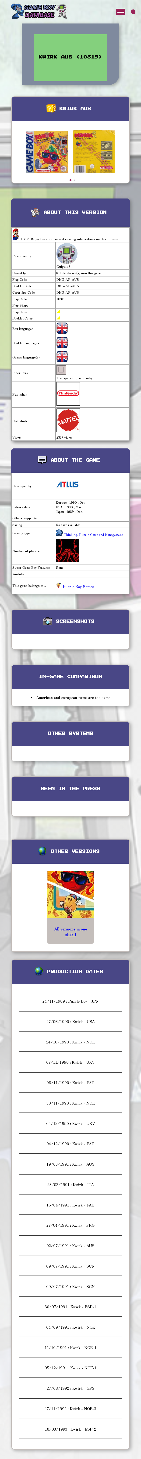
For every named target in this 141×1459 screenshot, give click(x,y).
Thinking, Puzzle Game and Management (93, 534)
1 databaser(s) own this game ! (82, 273)
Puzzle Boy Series (75, 586)
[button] (70, 180)
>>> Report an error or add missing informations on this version (69, 238)
